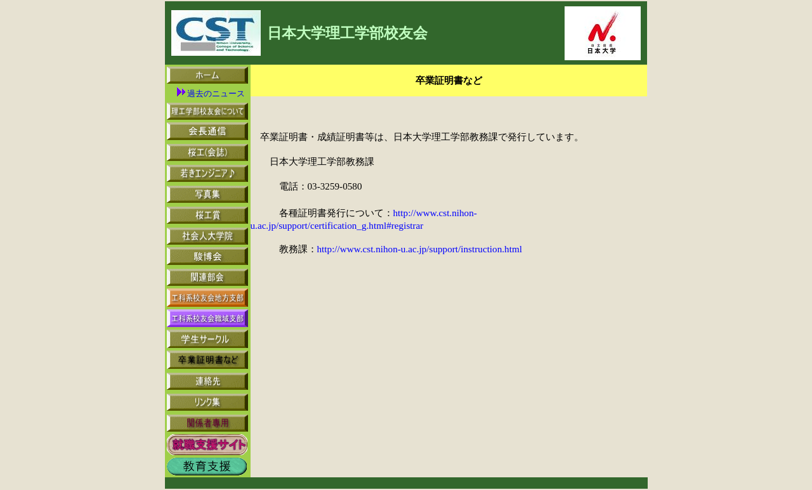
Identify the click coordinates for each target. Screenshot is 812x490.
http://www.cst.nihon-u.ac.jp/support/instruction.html (419, 248)
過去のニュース (211, 93)
